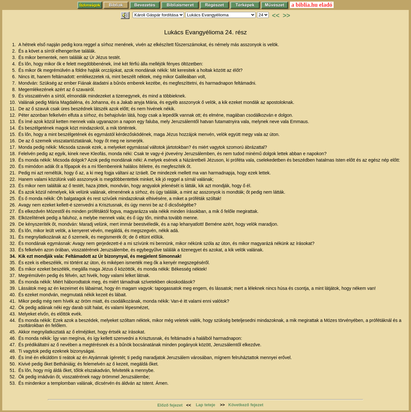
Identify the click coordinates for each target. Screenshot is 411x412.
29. (13, 224)
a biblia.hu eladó (311, 5)
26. (13, 204)
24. (13, 192)
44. (13, 320)
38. (13, 281)
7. (14, 83)
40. (13, 294)
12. (13, 115)
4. (14, 63)
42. (13, 307)
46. (13, 338)
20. (13, 166)
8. (14, 89)
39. (13, 288)
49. (13, 357)
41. (13, 301)
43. (13, 313)
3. (14, 57)
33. (13, 249)
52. (13, 376)
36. (13, 269)
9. (14, 95)
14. (13, 127)
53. (13, 383)
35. (13, 262)
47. (13, 344)
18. (13, 153)
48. (13, 351)
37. (13, 275)
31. (13, 237)
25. (13, 198)
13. (13, 121)
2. (14, 51)
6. (14, 76)
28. (13, 217)
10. (13, 102)
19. (13, 160)
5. (14, 70)
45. (13, 331)
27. (13, 211)
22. (13, 179)
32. (13, 243)
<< (275, 15)
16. (13, 140)
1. (14, 44)
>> (286, 15)
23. (13, 185)
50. (13, 363)
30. (13, 230)
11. (13, 108)
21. (13, 172)
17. (13, 147)
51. (13, 370)
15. (13, 134)
